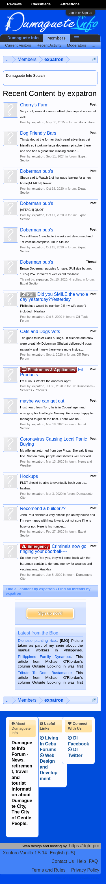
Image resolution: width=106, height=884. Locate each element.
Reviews (14, 4)
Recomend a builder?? (43, 508)
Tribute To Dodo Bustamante (45, 673)
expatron (38, 122)
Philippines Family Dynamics (44, 657)
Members (56, 38)
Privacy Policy (85, 870)
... (93, 45)
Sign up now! (50, 613)
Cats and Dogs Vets (40, 331)
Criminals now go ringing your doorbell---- (53, 549)
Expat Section (29, 283)
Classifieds (41, 4)
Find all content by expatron (30, 589)
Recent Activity (49, 45)
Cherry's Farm (34, 104)
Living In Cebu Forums (49, 744)
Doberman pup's (36, 171)
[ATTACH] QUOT (32, 209)
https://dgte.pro (84, 845)
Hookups (29, 476)
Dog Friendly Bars (38, 133)
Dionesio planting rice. (37, 640)
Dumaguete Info (23, 38)
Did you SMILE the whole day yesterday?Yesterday (54, 297)
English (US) (62, 852)
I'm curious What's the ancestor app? (45, 381)
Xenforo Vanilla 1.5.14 (25, 852)
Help (81, 861)
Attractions (70, 4)
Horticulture (86, 122)
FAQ (93, 861)
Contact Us (62, 861)
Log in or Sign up (80, 12)
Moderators (76, 45)
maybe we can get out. (43, 401)
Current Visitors (18, 45)
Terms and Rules (49, 870)
